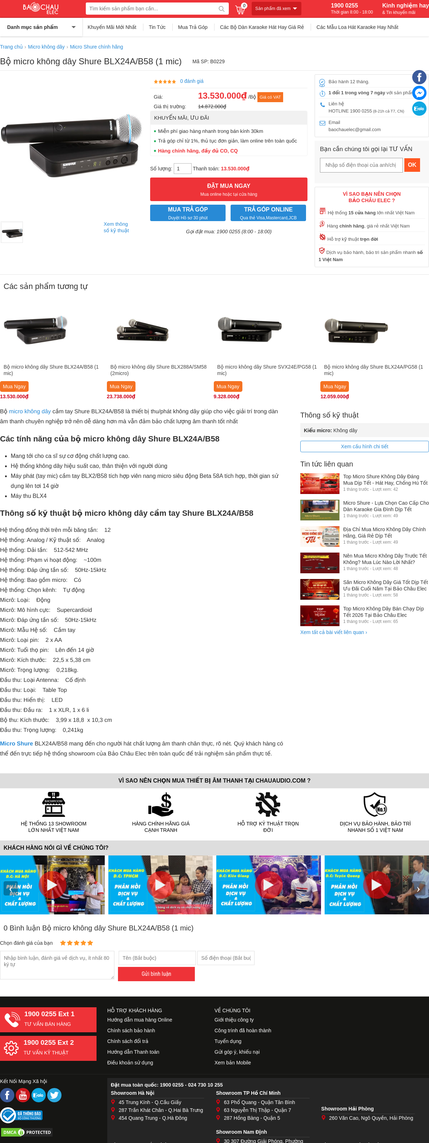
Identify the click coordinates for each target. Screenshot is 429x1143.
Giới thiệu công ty (234, 1020)
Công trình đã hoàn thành (242, 1030)
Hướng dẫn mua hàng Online (139, 1020)
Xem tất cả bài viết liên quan (333, 632)
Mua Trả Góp (193, 27)
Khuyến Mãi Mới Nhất (112, 27)
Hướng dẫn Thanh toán (133, 1052)
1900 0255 (352, 9)
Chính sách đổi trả (127, 1041)
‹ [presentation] (11, 888)
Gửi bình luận (156, 973)
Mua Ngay (14, 386)
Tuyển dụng (227, 1041)
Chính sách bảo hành (131, 1030)
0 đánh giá (191, 81)
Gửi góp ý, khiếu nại (237, 1052)
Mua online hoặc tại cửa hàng (228, 189)
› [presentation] (418, 888)
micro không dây (30, 412)
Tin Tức (157, 27)
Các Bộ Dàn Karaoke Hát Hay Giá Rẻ (262, 27)
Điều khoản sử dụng (130, 1062)
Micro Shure (16, 744)
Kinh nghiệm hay (405, 9)
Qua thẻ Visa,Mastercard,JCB (268, 212)
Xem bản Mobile (232, 1062)
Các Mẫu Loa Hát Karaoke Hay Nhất (357, 27)
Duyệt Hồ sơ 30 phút (188, 212)
